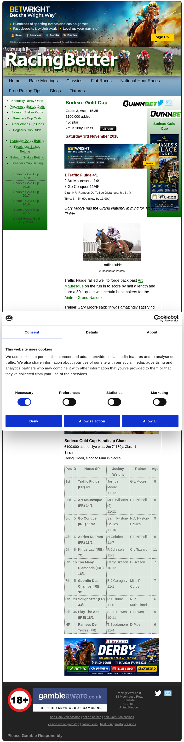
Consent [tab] (32, 332)
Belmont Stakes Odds (27, 112)
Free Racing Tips (25, 90)
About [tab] (152, 332)
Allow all (150, 421)
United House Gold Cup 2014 (26, 220)
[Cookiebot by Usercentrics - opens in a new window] (157, 318)
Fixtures (77, 90)
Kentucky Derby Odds (27, 101)
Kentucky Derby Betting (27, 140)
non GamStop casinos (65, 717)
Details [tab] (92, 332)
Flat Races (101, 80)
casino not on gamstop (63, 724)
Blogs (55, 90)
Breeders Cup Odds (27, 118)
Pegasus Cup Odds (27, 130)
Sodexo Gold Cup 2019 (26, 176)
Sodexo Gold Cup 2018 (26, 184)
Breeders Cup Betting (27, 163)
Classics (74, 80)
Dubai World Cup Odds (27, 124)
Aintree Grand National (84, 298)
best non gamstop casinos (118, 724)
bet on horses (92, 717)
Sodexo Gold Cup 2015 (26, 211)
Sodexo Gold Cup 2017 (26, 193)
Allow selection (92, 421)
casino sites (90, 724)
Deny (33, 421)
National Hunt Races (140, 80)
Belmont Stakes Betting (27, 157)
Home (14, 80)
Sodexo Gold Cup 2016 (26, 202)
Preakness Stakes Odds (27, 106)
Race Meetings (43, 80)
